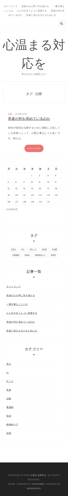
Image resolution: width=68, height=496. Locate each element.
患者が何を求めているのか (29, 118)
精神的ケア (12, 424)
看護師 (10, 407)
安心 (8, 364)
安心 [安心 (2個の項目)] (14, 249)
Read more (33, 148)
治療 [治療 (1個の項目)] (55, 249)
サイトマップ (10, 6)
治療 (10, 114)
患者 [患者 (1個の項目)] (45, 249)
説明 (8, 433)
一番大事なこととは (17, 304)
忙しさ (10, 381)
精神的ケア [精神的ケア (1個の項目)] (41, 255)
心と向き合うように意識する (32, 10)
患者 (8, 390)
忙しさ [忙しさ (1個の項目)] (34, 249)
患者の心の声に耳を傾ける (35, 6)
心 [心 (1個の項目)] (23, 249)
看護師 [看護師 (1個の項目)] (16, 255)
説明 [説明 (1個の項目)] (54, 255)
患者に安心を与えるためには (41, 15)
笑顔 (8, 416)
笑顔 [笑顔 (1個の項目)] (28, 255)
